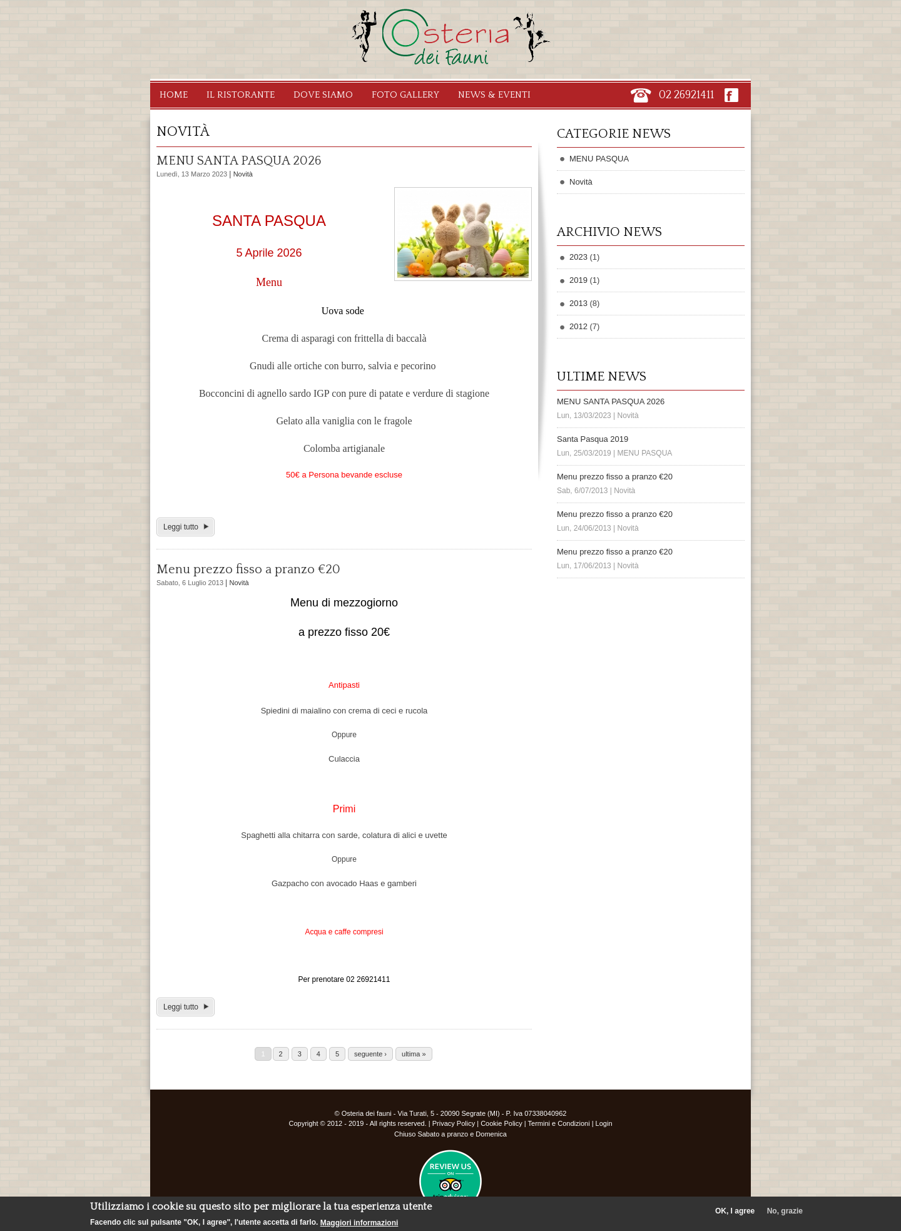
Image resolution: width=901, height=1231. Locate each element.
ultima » (414, 1054)
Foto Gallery (405, 94)
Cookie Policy (501, 1123)
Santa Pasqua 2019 (592, 439)
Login (604, 1123)
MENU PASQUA (599, 158)
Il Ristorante (240, 94)
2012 (578, 326)
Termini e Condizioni (559, 1123)
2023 (578, 257)
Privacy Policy (453, 1123)
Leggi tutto (180, 527)
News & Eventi (494, 94)
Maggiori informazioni (359, 1222)
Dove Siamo (323, 94)
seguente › (370, 1054)
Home (174, 94)
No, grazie (785, 1211)
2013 (578, 303)
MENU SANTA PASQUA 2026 (238, 161)
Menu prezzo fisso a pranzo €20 (248, 569)
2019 (578, 280)
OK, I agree (735, 1211)
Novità (243, 174)
